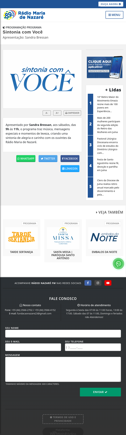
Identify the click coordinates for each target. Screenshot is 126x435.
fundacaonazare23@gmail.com (34, 313)
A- (47, 112)
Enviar (100, 392)
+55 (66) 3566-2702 (22, 310)
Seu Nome (12, 327)
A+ (57, 112)
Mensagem (12, 355)
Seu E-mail (12, 341)
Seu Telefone (74, 341)
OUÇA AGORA (110, 4)
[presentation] (30, 394)
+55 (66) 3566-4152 (45, 310)
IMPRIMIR (72, 112)
